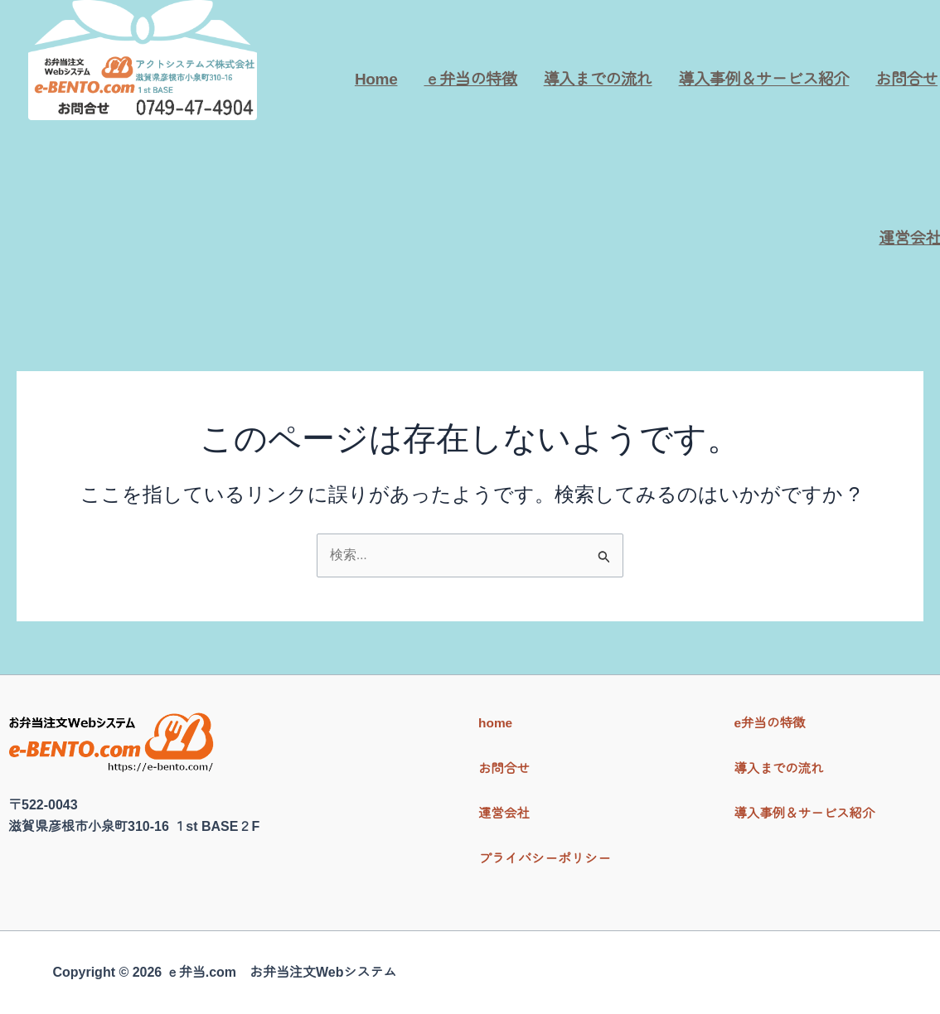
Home (376, 79)
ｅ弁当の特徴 (470, 79)
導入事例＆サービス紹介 (764, 79)
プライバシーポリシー (544, 859)
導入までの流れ (598, 79)
